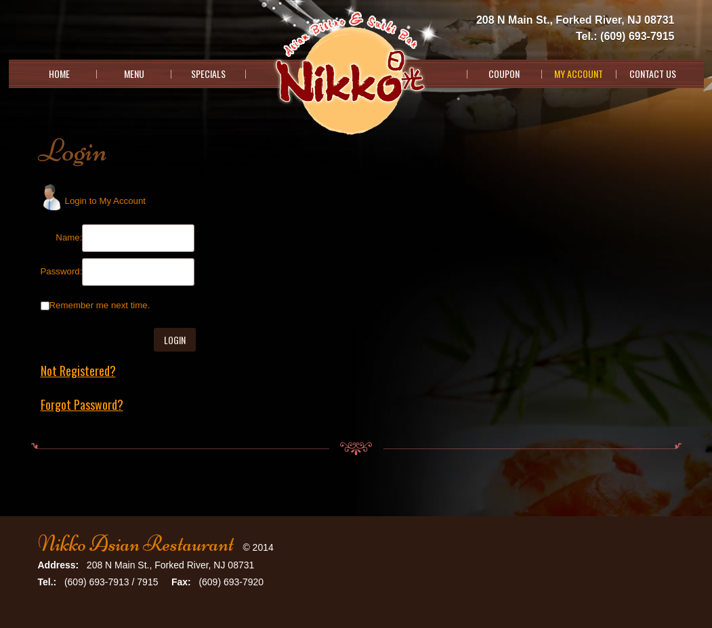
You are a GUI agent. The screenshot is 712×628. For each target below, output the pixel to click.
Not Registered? (78, 370)
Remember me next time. (99, 305)
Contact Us (652, 74)
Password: (62, 271)
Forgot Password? (82, 404)
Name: (69, 237)
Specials (208, 74)
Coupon (504, 74)
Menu (134, 74)
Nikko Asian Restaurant (136, 543)
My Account (578, 74)
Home (59, 74)
